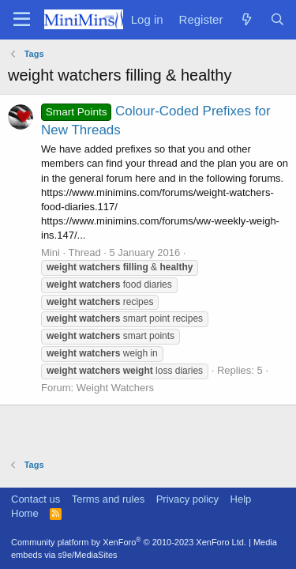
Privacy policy (187, 499)
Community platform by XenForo (128, 542)
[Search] (277, 19)
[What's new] (245, 19)
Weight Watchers (115, 388)
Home (25, 513)
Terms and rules (108, 499)
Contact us (35, 499)
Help (241, 499)
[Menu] (21, 20)
